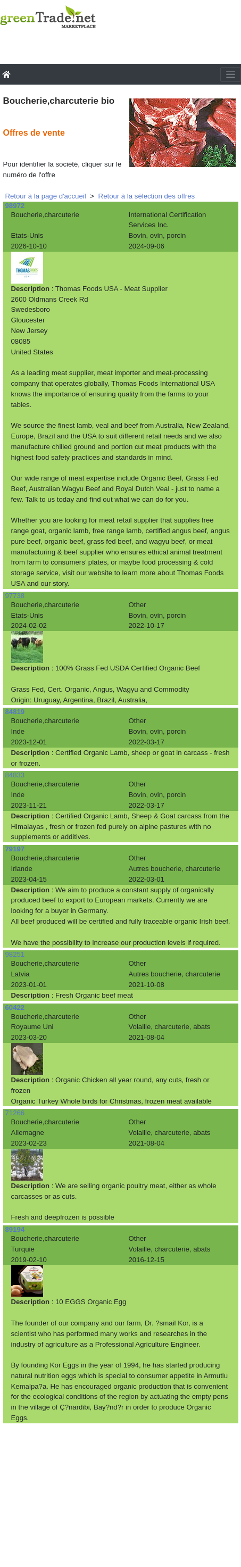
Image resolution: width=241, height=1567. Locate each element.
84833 (15, 775)
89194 (15, 1229)
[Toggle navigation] (230, 74)
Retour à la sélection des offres (146, 196)
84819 (15, 712)
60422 (15, 1007)
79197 (15, 849)
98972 (15, 206)
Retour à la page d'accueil (45, 196)
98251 (15, 954)
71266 (15, 1113)
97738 (15, 596)
